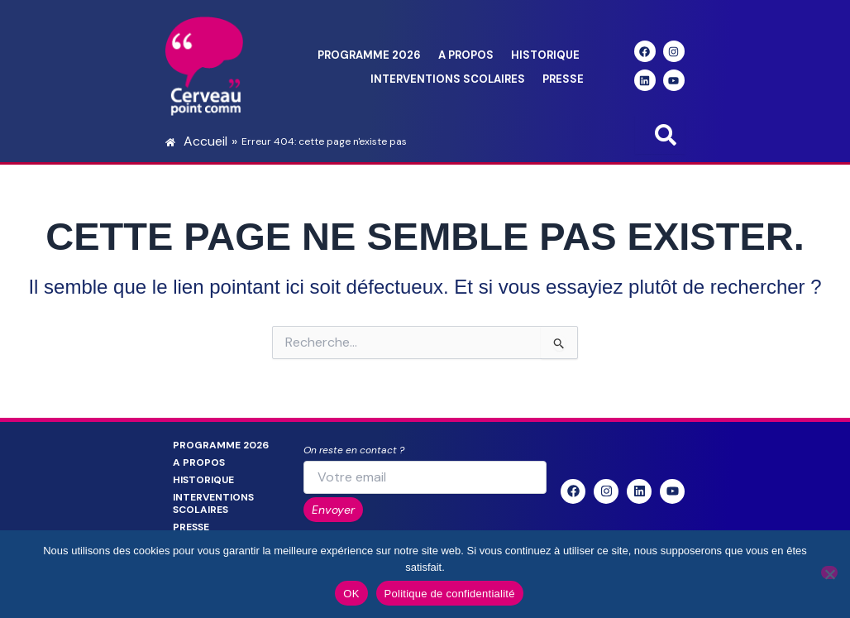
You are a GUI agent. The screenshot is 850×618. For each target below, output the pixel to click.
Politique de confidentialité (449, 593)
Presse (563, 79)
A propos (466, 55)
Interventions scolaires (447, 79)
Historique (545, 55)
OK (351, 593)
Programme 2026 (369, 55)
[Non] (829, 572)
